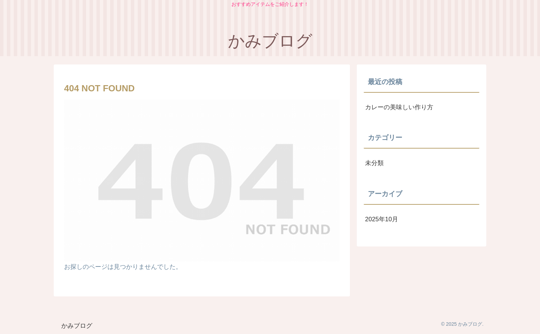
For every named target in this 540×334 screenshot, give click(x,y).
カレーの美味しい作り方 (399, 107)
